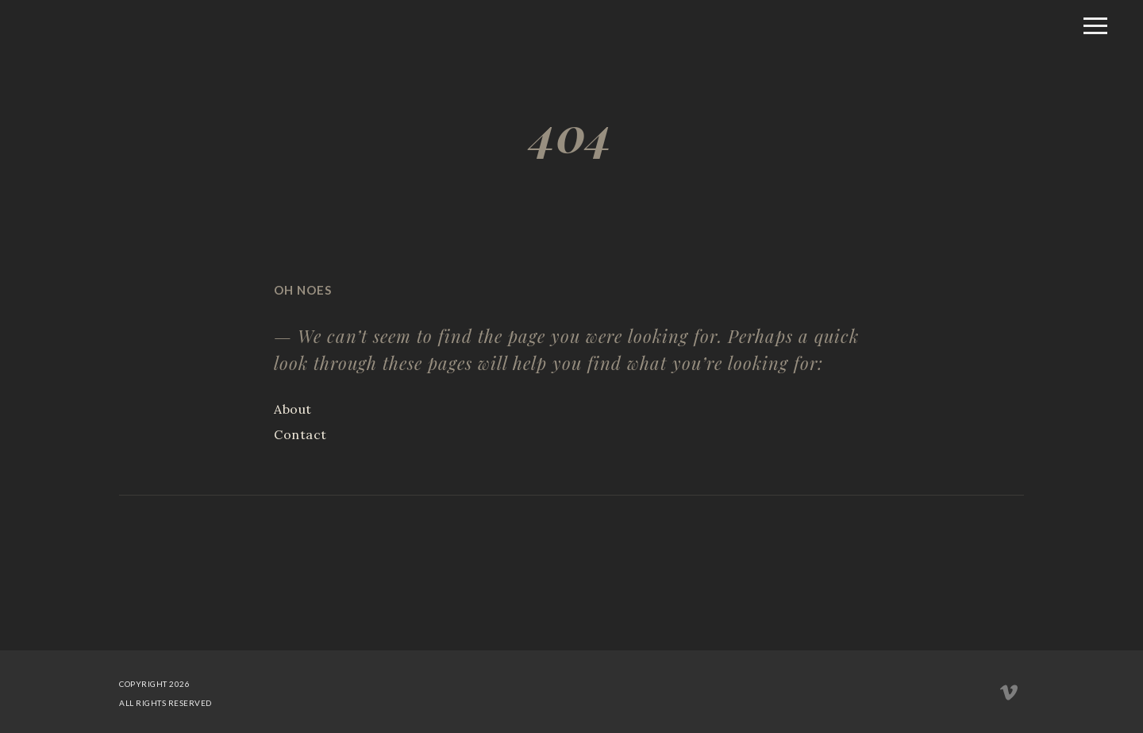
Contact (300, 434)
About (293, 409)
